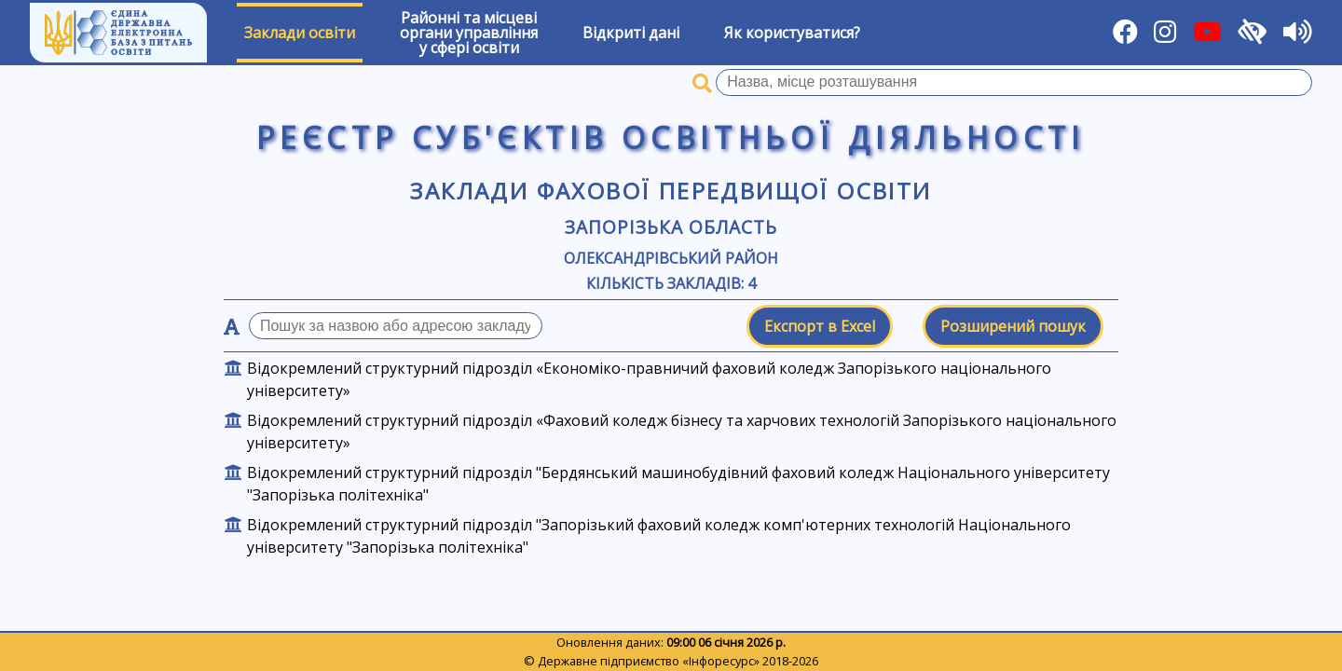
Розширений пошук (1013, 326)
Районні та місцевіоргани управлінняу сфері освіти (469, 32)
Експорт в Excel (819, 326)
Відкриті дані (630, 32)
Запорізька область (670, 227)
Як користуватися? (792, 32)
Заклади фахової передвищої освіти (670, 190)
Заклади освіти (299, 32)
